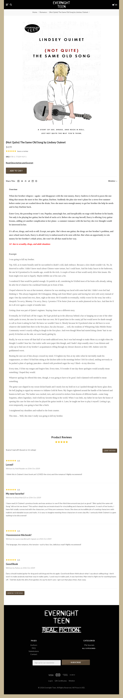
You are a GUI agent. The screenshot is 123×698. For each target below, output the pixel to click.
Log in (50, 680)
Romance (43, 12)
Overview (13, 189)
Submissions (34, 651)
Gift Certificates (61, 680)
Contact (33, 654)
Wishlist (112, 181)
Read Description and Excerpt (19, 163)
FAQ (34, 648)
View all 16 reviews (15, 593)
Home (34, 12)
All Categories (89, 648)
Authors (33, 645)
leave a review (22, 151)
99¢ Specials (89, 645)
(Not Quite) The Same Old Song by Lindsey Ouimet (68, 12)
